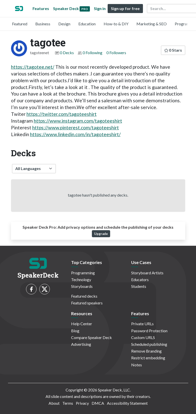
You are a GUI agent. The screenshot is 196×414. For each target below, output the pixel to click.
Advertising (81, 344)
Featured (19, 23)
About (54, 403)
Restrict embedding (148, 357)
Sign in (100, 8)
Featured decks (84, 296)
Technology (81, 279)
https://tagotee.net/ (32, 67)
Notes (136, 364)
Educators (140, 279)
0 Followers (116, 52)
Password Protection (149, 330)
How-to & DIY (116, 23)
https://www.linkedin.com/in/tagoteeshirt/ (75, 134)
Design (64, 23)
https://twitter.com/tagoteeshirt (62, 114)
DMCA (98, 403)
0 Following (92, 52)
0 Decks (67, 52)
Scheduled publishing (149, 344)
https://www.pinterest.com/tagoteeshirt (75, 127)
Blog (75, 330)
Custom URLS (143, 337)
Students (138, 286)
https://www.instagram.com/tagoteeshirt (78, 121)
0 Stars (173, 50)
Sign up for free (125, 8)
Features (41, 8)
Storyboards (82, 286)
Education (87, 23)
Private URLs (142, 323)
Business (42, 23)
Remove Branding (146, 351)
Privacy (82, 403)
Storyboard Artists (147, 272)
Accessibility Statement (127, 403)
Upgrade (101, 234)
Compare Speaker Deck (91, 337)
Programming (83, 272)
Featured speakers (87, 302)
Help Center (81, 323)
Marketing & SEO (151, 23)
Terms (67, 403)
